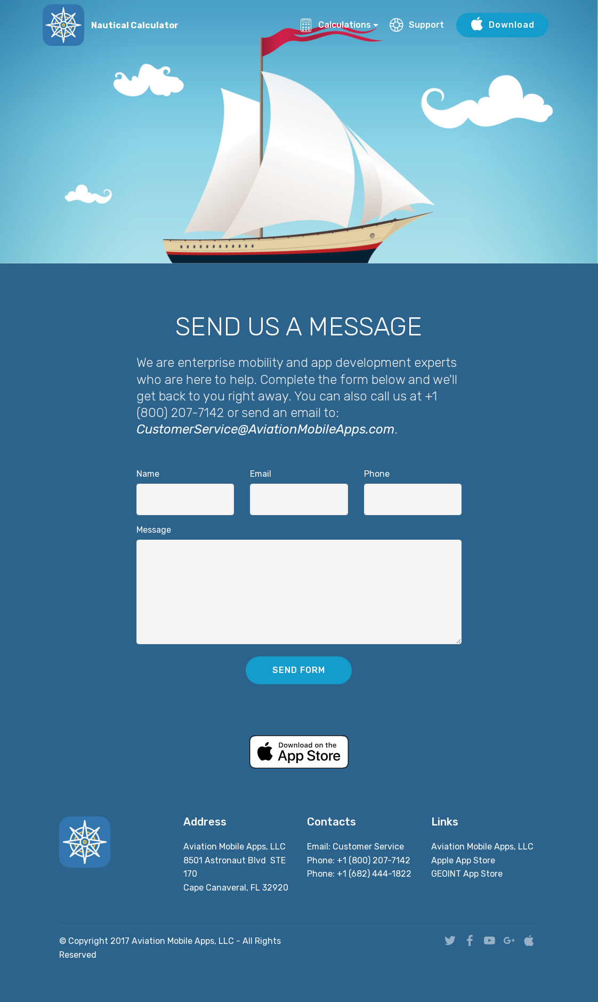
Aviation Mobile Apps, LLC (482, 846)
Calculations (335, 25)
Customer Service (368, 846)
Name (147, 474)
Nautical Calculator (135, 25)
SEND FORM (298, 670)
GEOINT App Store (467, 874)
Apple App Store (463, 860)
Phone (377, 474)
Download (502, 25)
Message (153, 530)
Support (417, 25)
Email (260, 474)
